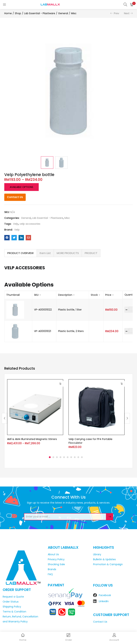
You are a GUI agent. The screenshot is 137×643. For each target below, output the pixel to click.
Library (97, 554)
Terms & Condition (14, 611)
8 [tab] (75, 457)
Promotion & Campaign (108, 564)
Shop (18, 13)
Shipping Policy (12, 606)
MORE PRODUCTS (68, 253)
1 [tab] (50, 457)
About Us (53, 554)
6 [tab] (67, 457)
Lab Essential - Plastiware (39, 13)
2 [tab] (53, 457)
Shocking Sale (56, 564)
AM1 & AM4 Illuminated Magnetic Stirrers (32, 439)
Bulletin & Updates (104, 559)
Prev (116, 13)
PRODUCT (91, 253)
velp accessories (30, 224)
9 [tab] (78, 457)
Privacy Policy (56, 559)
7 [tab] (71, 457)
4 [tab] (60, 457)
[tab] (20, 253)
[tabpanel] (35, 416)
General (63, 13)
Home (8, 13)
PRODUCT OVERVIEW (20, 253)
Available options (21, 187)
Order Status (11, 601)
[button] (131, 4)
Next (127, 13)
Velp (15, 224)
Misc (74, 13)
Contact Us (15, 197)
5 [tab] (64, 457)
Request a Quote (13, 596)
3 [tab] (57, 457)
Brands (52, 569)
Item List (45, 253)
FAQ (50, 574)
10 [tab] (82, 457)
